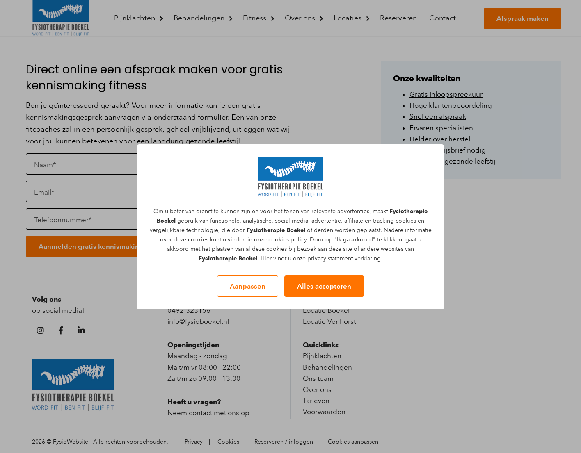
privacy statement (330, 258)
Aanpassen (247, 286)
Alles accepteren (324, 286)
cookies (406, 220)
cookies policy (287, 239)
